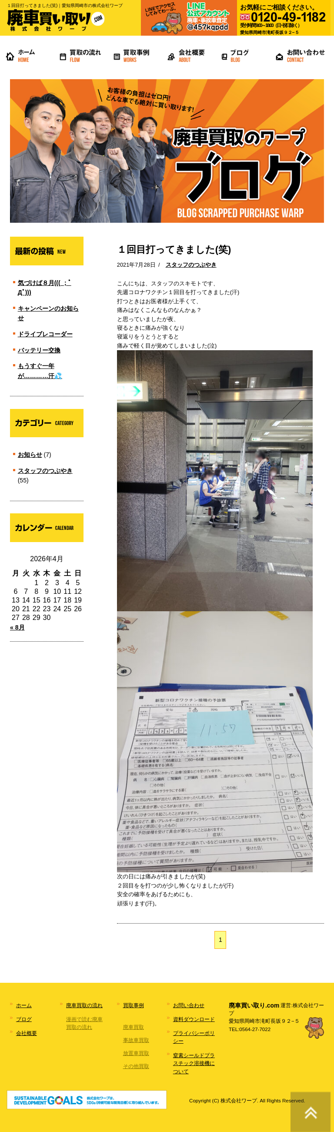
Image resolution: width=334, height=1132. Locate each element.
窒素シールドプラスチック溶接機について (194, 1063)
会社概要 (26, 1033)
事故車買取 (136, 1040)
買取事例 (133, 1005)
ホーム (24, 1005)
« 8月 (17, 627)
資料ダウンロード (194, 1019)
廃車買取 (133, 1027)
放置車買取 (136, 1053)
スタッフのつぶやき (191, 264)
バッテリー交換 (39, 350)
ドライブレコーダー (45, 334)
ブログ (24, 1019)
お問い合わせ (188, 1005)
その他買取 (136, 1066)
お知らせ (30, 454)
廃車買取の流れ (84, 1005)
